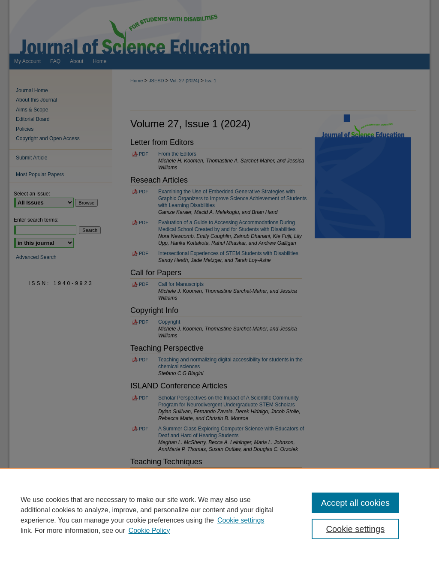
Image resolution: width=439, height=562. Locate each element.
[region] (219, 515)
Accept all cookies (355, 503)
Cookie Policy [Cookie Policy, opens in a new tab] (149, 530)
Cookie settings (240, 520)
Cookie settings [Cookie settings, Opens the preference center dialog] (355, 529)
